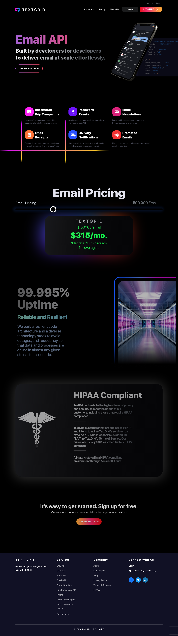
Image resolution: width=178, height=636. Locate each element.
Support (149, 3)
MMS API (61, 570)
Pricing (102, 9)
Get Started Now (29, 68)
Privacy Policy (100, 580)
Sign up (130, 9)
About (96, 565)
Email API (61, 580)
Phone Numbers (64, 585)
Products (89, 9)
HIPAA (96, 590)
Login (158, 3)
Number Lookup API (66, 590)
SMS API (61, 565)
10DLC (60, 609)
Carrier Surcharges (66, 599)
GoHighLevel (63, 614)
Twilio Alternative (65, 604)
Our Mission (99, 570)
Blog (95, 575)
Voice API (61, 575)
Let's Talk (150, 9)
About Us (114, 9)
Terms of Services (102, 585)
